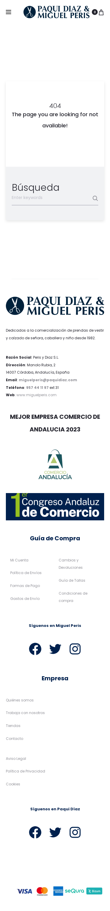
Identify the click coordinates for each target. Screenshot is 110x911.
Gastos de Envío (25, 598)
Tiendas (13, 725)
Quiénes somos (20, 700)
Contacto (14, 738)
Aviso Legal (16, 758)
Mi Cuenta (19, 560)
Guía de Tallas (72, 580)
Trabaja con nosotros (25, 713)
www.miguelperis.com (36, 395)
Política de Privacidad (25, 771)
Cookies (13, 784)
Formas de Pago (25, 585)
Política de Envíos (26, 573)
